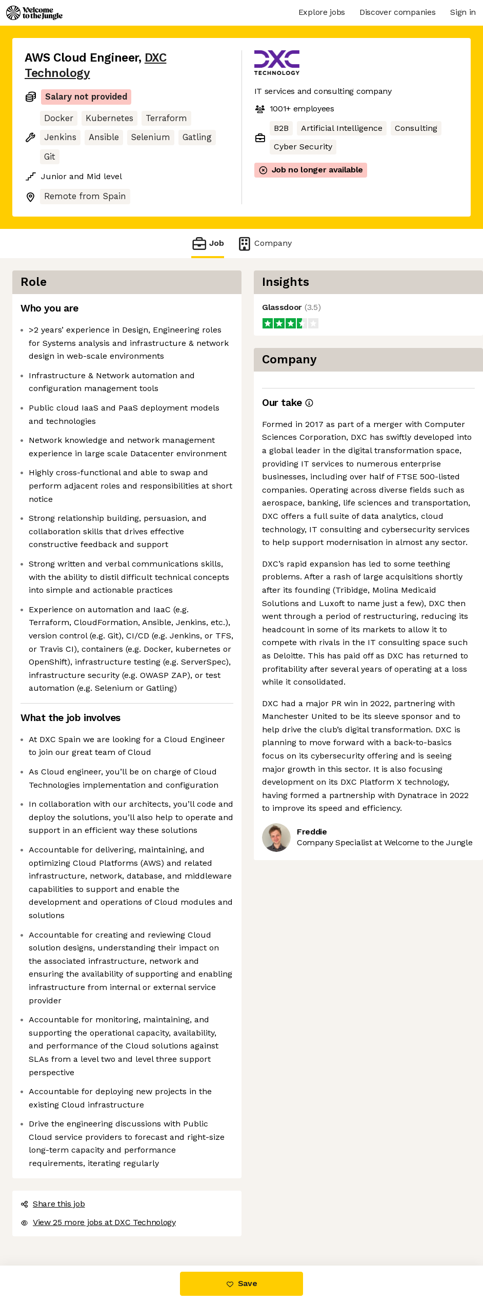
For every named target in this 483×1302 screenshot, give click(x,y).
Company (264, 243)
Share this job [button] (53, 1204)
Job (207, 243)
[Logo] (34, 13)
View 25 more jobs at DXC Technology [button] (98, 1222)
